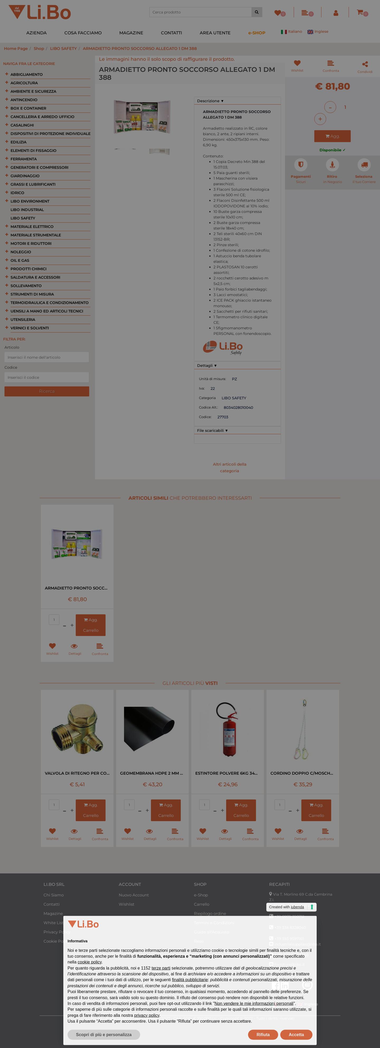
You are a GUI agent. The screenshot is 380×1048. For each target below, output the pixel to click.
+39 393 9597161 (289, 938)
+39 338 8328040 (290, 927)
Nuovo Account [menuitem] (134, 894)
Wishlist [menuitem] (126, 904)
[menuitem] (257, 33)
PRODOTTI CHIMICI (28, 268)
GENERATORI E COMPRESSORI (39, 167)
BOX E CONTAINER (28, 108)
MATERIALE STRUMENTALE (36, 235)
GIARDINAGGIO (25, 176)
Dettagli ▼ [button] (207, 365)
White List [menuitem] (54, 922)
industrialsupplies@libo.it (297, 944)
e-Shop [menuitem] (201, 894)
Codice (10, 367)
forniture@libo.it (289, 964)
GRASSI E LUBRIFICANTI (33, 184)
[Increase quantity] (320, 119)
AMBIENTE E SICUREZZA (33, 91)
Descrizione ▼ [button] (210, 101)
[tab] (237, 101)
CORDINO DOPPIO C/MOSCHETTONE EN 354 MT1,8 (302, 773)
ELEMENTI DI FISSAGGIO (33, 150)
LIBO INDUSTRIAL (27, 209)
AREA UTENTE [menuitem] (215, 32)
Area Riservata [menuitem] (208, 950)
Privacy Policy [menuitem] (57, 931)
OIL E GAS (20, 260)
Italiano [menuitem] (291, 32)
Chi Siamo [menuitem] (54, 894)
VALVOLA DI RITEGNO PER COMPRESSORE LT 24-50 (77, 773)
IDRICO (17, 192)
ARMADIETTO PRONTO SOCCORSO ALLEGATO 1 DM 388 (140, 48)
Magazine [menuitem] (53, 913)
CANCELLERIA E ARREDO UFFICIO (42, 116)
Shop (39, 48)
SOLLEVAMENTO (26, 285)
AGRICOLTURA (24, 83)
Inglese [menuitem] (318, 32)
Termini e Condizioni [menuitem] (214, 922)
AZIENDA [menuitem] (36, 32)
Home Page (16, 48)
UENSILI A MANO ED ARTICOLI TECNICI (47, 311)
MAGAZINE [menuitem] (131, 32)
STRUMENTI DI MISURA (32, 294)
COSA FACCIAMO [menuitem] (83, 32)
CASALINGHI (22, 125)
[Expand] (6, 74)
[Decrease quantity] (330, 107)
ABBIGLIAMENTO (27, 74)
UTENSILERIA (23, 319)
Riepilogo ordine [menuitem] (210, 913)
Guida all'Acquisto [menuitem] (211, 931)
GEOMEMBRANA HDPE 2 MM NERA (152, 773)
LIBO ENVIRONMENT (30, 201)
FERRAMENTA (24, 159)
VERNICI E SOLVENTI (30, 328)
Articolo (11, 347)
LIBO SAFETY (63, 48)
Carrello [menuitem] (201, 904)
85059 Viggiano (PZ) (292, 905)
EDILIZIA (18, 142)
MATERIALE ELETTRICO (32, 226)
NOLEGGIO (21, 252)
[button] (256, 12)
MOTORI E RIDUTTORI (31, 243)
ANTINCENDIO (24, 99)
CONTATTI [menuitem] (171, 32)
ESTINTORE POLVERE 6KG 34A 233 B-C (227, 773)
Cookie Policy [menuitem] (57, 941)
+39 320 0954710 (291, 955)
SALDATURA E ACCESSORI (35, 277)
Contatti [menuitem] (52, 904)
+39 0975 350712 (289, 916)
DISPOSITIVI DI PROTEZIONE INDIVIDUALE (51, 133)
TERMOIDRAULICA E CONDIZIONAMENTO (50, 302)
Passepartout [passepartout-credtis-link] (201, 1045)
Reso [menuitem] (198, 941)
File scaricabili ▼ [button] (213, 430)
